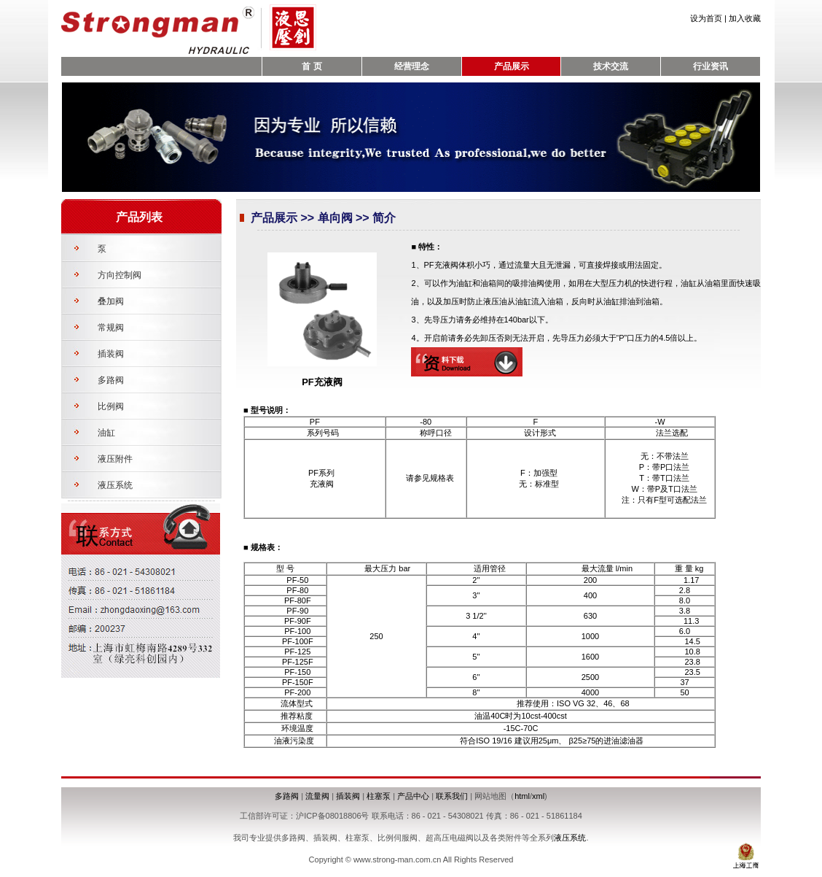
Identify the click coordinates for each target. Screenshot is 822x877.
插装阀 (111, 354)
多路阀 (111, 380)
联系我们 (452, 796)
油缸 (106, 433)
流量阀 (317, 796)
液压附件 (115, 459)
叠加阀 (111, 301)
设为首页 (706, 18)
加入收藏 (745, 18)
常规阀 (111, 327)
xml (538, 796)
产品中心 (413, 796)
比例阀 (111, 406)
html (522, 796)
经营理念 (411, 66)
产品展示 (511, 66)
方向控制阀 (119, 275)
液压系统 (115, 485)
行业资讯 (710, 66)
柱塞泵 (379, 796)
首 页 (311, 66)
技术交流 (610, 66)
